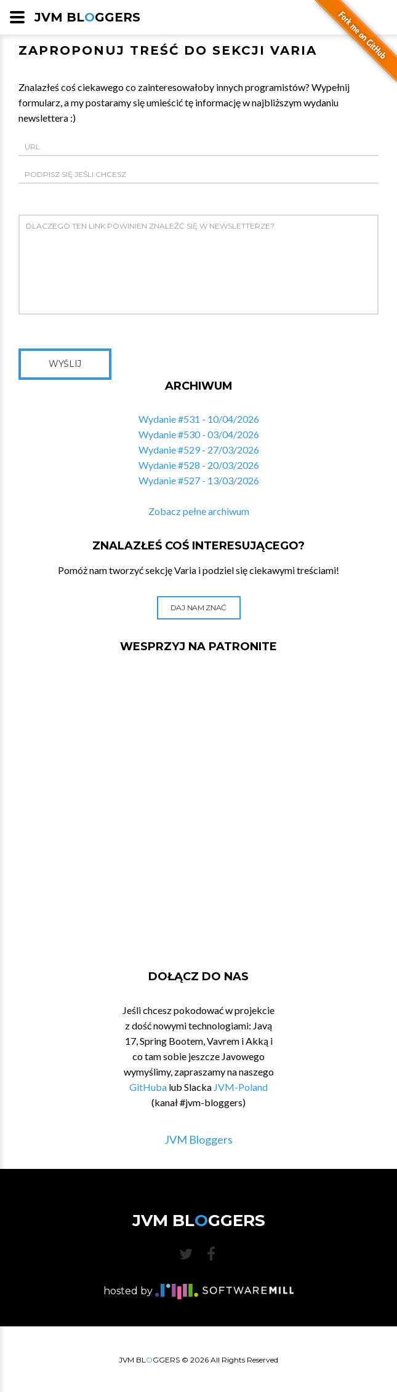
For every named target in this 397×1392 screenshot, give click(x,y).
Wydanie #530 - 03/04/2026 (198, 434)
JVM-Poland (241, 1087)
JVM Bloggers (198, 1139)
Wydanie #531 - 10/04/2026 (198, 419)
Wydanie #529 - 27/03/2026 (198, 449)
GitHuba (148, 1087)
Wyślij (65, 363)
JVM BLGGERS (87, 17)
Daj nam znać (198, 607)
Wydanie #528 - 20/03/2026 (198, 465)
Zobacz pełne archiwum (198, 511)
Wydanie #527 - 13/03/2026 (198, 480)
